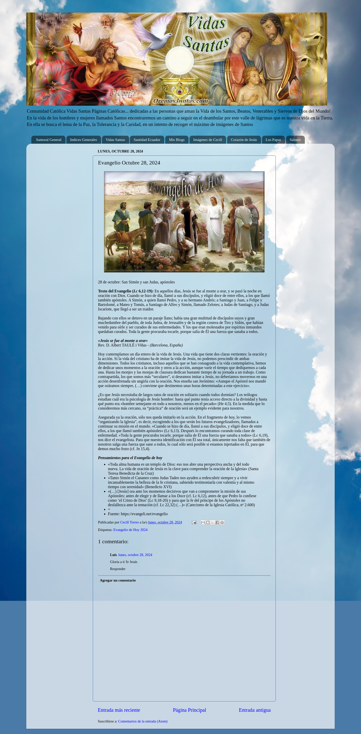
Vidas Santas (115, 140)
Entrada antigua (255, 710)
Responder (118, 569)
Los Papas (273, 140)
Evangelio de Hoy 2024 (130, 530)
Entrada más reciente (119, 710)
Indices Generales (83, 140)
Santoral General (48, 140)
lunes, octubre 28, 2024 (135, 555)
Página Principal (189, 710)
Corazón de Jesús (244, 140)
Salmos (295, 140)
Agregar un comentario (118, 580)
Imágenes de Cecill (207, 140)
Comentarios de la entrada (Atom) (143, 721)
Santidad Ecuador (147, 140)
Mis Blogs (177, 140)
